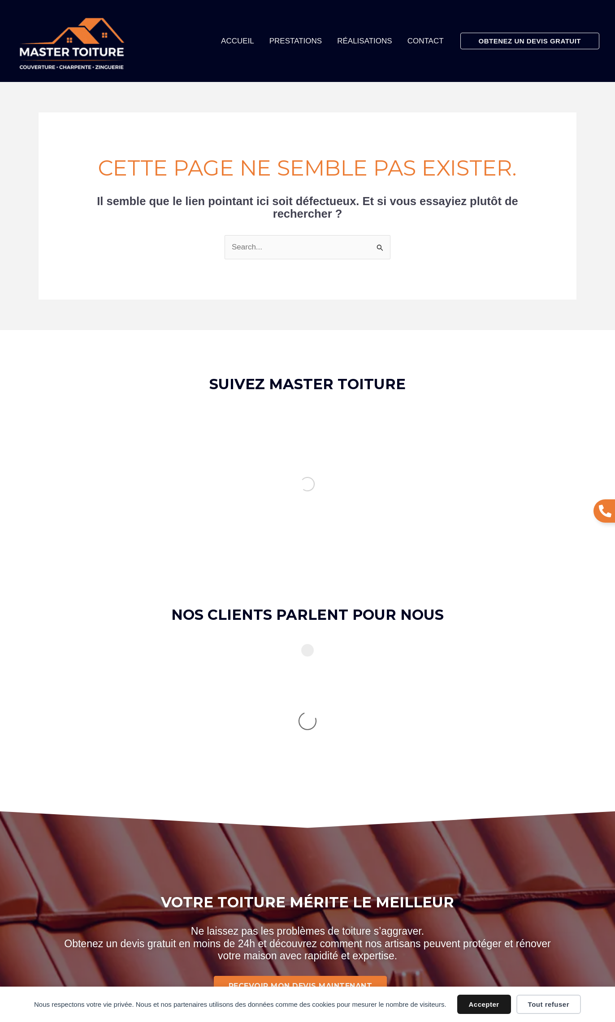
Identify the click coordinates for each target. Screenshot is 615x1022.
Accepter (484, 1004)
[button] (529, 41)
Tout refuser (548, 1004)
